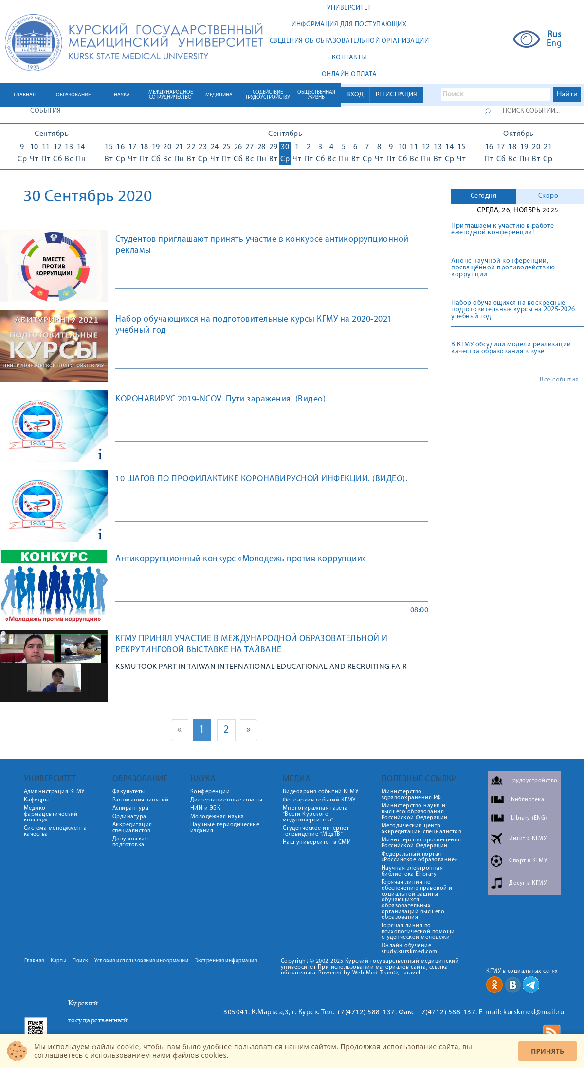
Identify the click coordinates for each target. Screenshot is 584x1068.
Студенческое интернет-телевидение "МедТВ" (317, 831)
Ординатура (129, 817)
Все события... (562, 380)
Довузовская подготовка (130, 842)
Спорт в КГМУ (528, 861)
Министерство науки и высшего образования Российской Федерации (415, 811)
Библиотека (527, 799)
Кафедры (36, 800)
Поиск (80, 961)
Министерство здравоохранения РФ (411, 795)
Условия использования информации (141, 961)
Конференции (210, 792)
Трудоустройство (534, 780)
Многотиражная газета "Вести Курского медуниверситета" (315, 814)
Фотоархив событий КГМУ (319, 800)
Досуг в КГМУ (528, 883)
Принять (547, 1051)
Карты (58, 961)
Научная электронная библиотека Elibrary (412, 871)
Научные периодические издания (225, 828)
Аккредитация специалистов (132, 828)
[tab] (483, 196)
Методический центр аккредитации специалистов (422, 829)
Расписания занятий (140, 800)
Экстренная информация (226, 961)
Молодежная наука (217, 817)
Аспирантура (130, 808)
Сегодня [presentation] (484, 196)
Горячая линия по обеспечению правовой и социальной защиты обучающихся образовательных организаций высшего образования (417, 899)
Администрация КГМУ (54, 792)
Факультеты (128, 792)
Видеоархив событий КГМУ (321, 792)
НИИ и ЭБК (205, 808)
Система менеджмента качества (55, 831)
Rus (555, 35)
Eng (554, 43)
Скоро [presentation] (548, 196)
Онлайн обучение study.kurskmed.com (410, 948)
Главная (34, 961)
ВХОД (355, 94)
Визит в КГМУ (528, 838)
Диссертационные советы (226, 800)
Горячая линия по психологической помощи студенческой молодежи (418, 931)
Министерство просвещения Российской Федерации (421, 843)
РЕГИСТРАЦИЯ (396, 94)
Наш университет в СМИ (317, 842)
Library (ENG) (529, 818)
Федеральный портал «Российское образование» (419, 857)
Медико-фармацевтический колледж (51, 814)
